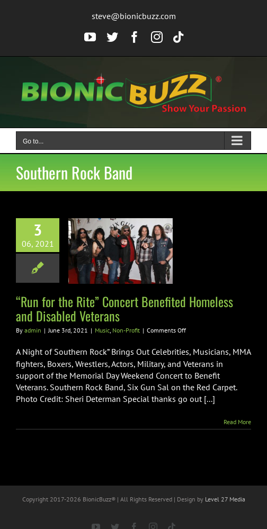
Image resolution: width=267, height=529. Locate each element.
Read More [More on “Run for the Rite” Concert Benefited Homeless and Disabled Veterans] (237, 422)
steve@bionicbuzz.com (134, 16)
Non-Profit (126, 330)
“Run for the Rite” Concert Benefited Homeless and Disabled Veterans (124, 308)
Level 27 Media (225, 499)
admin (32, 330)
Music (102, 330)
